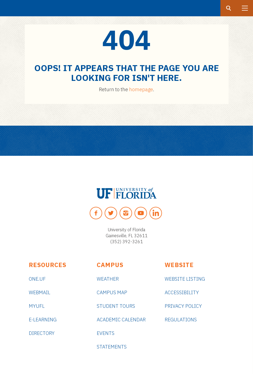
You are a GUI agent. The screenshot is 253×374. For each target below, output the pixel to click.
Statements (112, 347)
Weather (108, 279)
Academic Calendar (121, 319)
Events (105, 333)
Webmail (39, 292)
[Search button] (228, 8)
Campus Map (112, 292)
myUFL (37, 306)
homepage (141, 89)
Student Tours (116, 306)
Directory (42, 333)
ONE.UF (37, 279)
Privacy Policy (183, 306)
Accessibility (182, 292)
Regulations (181, 319)
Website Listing (185, 279)
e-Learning (43, 319)
